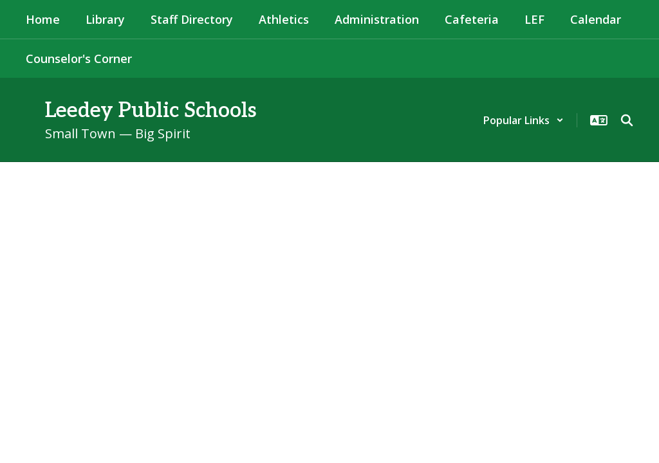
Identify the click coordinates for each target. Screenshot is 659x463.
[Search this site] (626, 120)
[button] (523, 120)
